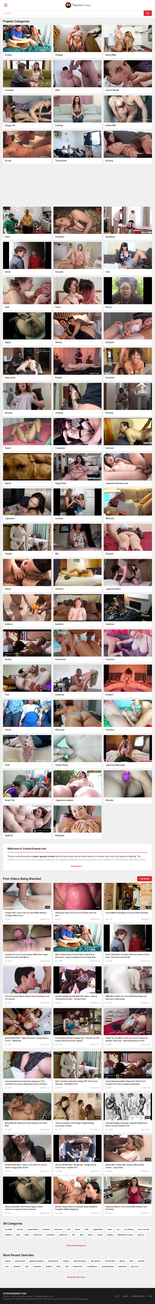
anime (77, 1229)
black (50, 1240)
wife (27, 1266)
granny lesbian (108, 1266)
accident (8, 1229)
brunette (121, 1240)
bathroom (63, 1235)
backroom (37, 1235)
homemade (110, 1261)
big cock (8, 1240)
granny (8, 1261)
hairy (58, 1266)
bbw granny (96, 1261)
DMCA (125, 1296)
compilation (92, 1266)
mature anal (10, 1272)
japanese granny (37, 1261)
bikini (29, 1240)
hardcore (49, 1272)
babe (27, 1235)
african (20, 1229)
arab (87, 1229)
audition (8, 1235)
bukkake (133, 1240)
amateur (46, 1229)
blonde (60, 1240)
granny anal (20, 1261)
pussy (38, 1272)
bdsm (90, 1235)
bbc (73, 1235)
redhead (61, 1272)
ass (118, 1229)
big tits (19, 1240)
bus (143, 1240)
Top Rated (144, 879)
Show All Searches (77, 1277)
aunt (18, 1235)
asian (109, 1229)
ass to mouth (143, 1229)
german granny (80, 1261)
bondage (82, 1240)
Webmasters (138, 1296)
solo (7, 1266)
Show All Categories (78, 1245)
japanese (123, 1266)
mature (66, 1261)
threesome (77, 1266)
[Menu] (5, 5)
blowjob (70, 1240)
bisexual (39, 1240)
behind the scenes (125, 1235)
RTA (150, 1296)
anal (68, 1229)
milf (66, 1266)
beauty (110, 1235)
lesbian (49, 1266)
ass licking (128, 1229)
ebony (122, 1261)
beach (100, 1235)
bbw (81, 1235)
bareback (51, 1235)
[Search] (148, 13)
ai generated (32, 1229)
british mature (25, 1272)
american (58, 1229)
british (111, 1240)
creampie (37, 1266)
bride (102, 1240)
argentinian (98, 1229)
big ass (141, 1235)
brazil (93, 1240)
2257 (117, 1296)
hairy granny (53, 1261)
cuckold (140, 1261)
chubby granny (83, 1272)
